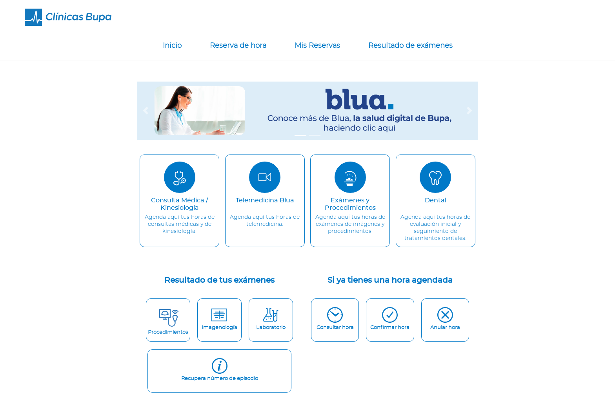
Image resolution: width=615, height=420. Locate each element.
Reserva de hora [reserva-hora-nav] (238, 45)
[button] (145, 111)
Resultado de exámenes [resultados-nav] (410, 45)
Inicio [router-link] (172, 45)
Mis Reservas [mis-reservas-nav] (317, 45)
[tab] (300, 135)
